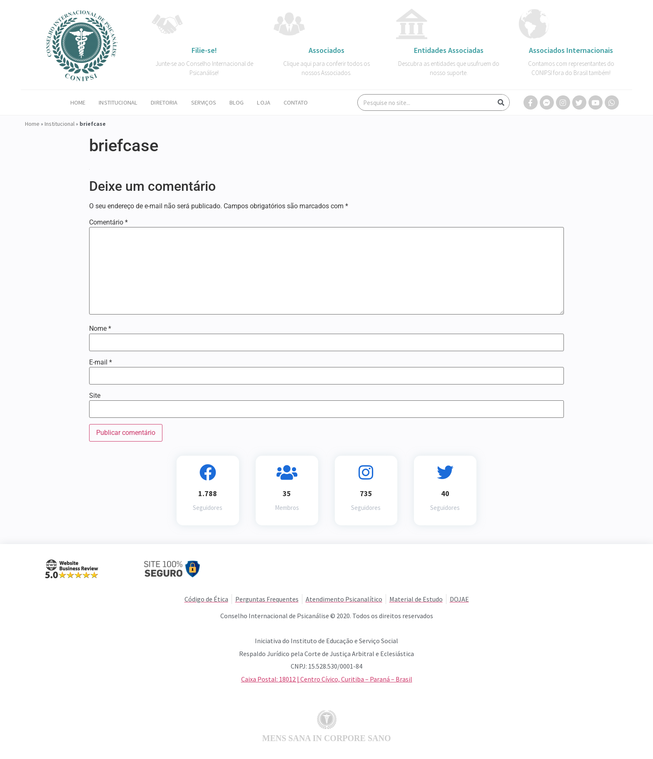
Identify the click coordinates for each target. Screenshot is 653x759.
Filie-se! (204, 50)
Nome (100, 328)
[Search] (501, 102)
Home (78, 102)
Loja (263, 102)
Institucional (118, 102)
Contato (296, 102)
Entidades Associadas (449, 50)
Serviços (203, 102)
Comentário (108, 222)
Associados (326, 50)
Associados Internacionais (571, 50)
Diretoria (164, 102)
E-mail (100, 362)
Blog (236, 102)
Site (94, 395)
